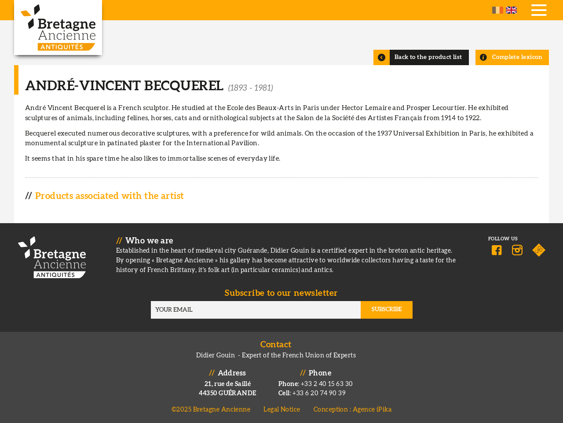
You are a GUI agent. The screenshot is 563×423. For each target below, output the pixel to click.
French (497, 10)
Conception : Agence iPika (352, 409)
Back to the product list (428, 57)
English (511, 10)
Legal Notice (281, 409)
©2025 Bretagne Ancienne (211, 409)
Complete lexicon (517, 57)
